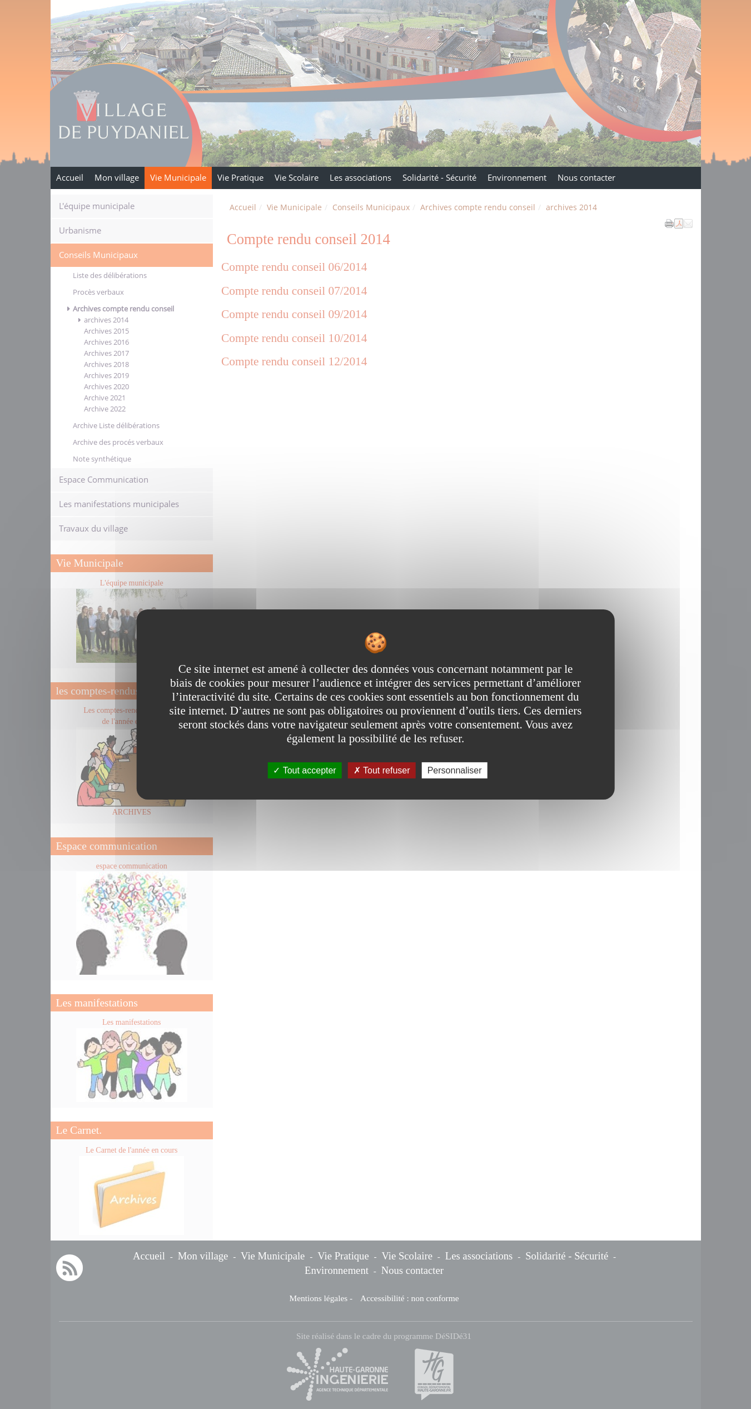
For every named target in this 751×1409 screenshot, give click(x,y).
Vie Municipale (178, 177)
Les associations (360, 177)
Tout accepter (304, 770)
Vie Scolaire (297, 177)
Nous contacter (586, 177)
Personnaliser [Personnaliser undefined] (454, 770)
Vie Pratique (240, 177)
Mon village (117, 177)
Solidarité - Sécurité (439, 177)
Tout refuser (382, 770)
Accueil (69, 177)
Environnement (517, 177)
